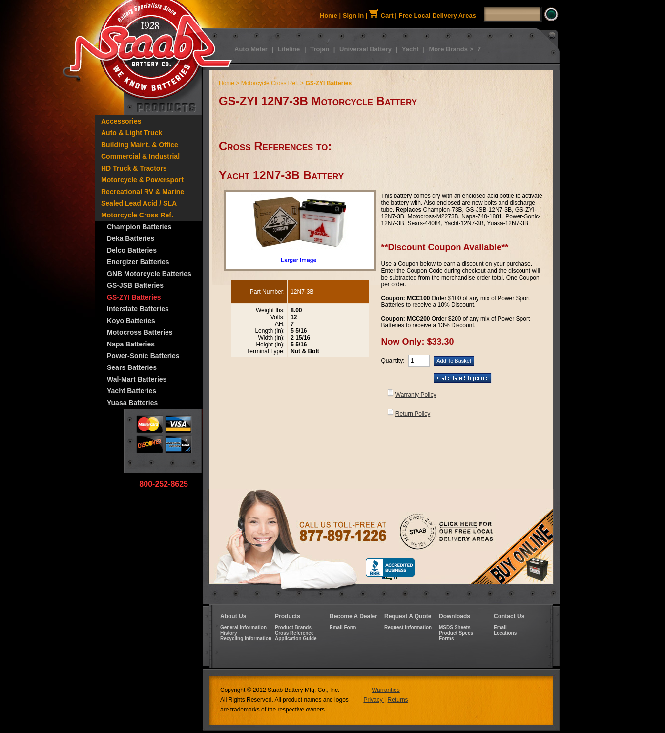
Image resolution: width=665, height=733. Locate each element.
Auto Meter (251, 49)
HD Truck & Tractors (134, 168)
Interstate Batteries (138, 309)
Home (328, 15)
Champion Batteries (139, 227)
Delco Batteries (132, 250)
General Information (243, 627)
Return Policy (412, 413)
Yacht (410, 49)
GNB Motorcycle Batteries (149, 274)
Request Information (408, 627)
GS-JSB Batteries (135, 285)
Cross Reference (294, 633)
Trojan (319, 49)
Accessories (121, 121)
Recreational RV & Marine (142, 191)
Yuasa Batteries (132, 403)
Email (500, 627)
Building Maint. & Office (139, 145)
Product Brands (293, 627)
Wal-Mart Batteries (136, 379)
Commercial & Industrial (140, 156)
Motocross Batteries (140, 332)
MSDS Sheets (454, 627)
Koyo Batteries (131, 320)
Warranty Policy (415, 394)
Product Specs (456, 633)
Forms (446, 638)
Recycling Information (245, 638)
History (228, 633)
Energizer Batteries (138, 262)
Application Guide (296, 638)
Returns (398, 699)
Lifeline (289, 49)
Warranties (386, 690)
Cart (381, 15)
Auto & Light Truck (131, 133)
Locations (505, 633)
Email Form (343, 627)
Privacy (373, 699)
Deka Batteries (130, 238)
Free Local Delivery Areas (438, 15)
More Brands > (451, 49)
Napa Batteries (131, 344)
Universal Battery (365, 49)
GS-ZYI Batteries (134, 297)
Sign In (353, 15)
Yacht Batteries (131, 391)
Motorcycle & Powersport (142, 180)
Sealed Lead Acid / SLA (139, 203)
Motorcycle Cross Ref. (137, 215)
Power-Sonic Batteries (143, 356)
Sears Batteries (132, 367)
